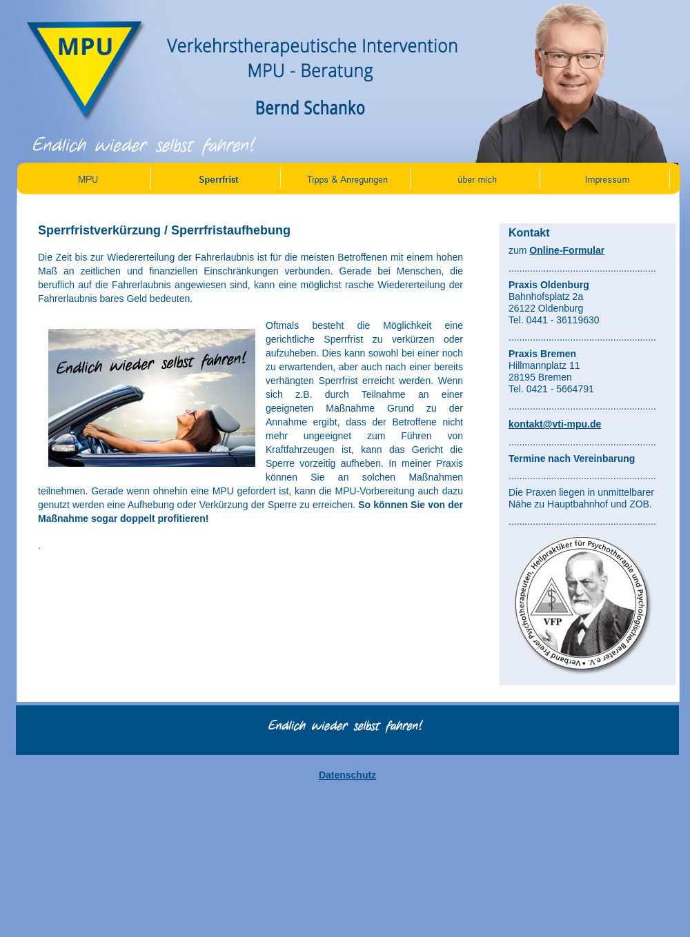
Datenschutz (347, 774)
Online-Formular (566, 250)
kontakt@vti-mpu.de (555, 424)
